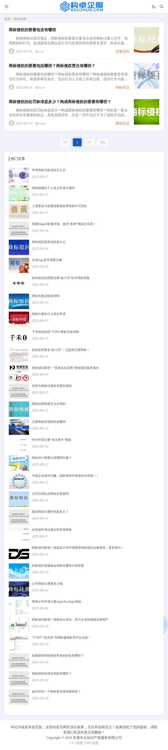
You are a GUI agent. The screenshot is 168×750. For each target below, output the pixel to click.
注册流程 (123, 51)
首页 (7, 19)
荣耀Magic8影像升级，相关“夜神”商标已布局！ (64, 224)
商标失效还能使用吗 (46, 296)
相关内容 (20, 19)
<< (65, 142)
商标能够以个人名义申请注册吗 (53, 188)
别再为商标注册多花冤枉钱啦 (52, 386)
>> (89, 142)
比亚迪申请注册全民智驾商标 (52, 529)
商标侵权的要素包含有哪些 (32, 30)
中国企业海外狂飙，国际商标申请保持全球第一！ (65, 475)
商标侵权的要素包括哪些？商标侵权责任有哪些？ (52, 66)
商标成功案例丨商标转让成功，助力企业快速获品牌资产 (70, 619)
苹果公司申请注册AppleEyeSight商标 (56, 601)
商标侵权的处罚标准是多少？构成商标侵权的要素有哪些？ (60, 102)
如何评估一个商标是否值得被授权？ (56, 691)
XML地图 (91, 743)
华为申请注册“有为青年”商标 (51, 439)
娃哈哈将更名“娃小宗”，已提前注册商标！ (61, 350)
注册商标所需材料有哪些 (49, 421)
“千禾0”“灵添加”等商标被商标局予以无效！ (61, 637)
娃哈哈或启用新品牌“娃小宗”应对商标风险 (61, 278)
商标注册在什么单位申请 (49, 314)
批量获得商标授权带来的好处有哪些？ (58, 655)
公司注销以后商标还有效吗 (50, 493)
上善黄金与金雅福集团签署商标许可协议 (59, 206)
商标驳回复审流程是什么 (49, 242)
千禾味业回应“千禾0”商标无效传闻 (55, 332)
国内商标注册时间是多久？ (50, 511)
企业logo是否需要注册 (47, 260)
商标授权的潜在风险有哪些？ (52, 673)
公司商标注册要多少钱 (47, 583)
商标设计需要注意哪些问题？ (52, 457)
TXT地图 (76, 743)
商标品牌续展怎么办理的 (49, 403)
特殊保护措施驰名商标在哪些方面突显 (58, 565)
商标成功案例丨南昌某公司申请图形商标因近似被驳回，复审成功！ (78, 547)
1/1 (102, 142)
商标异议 (123, 87)
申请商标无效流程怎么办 (49, 170)
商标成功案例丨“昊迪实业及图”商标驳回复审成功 (65, 368)
